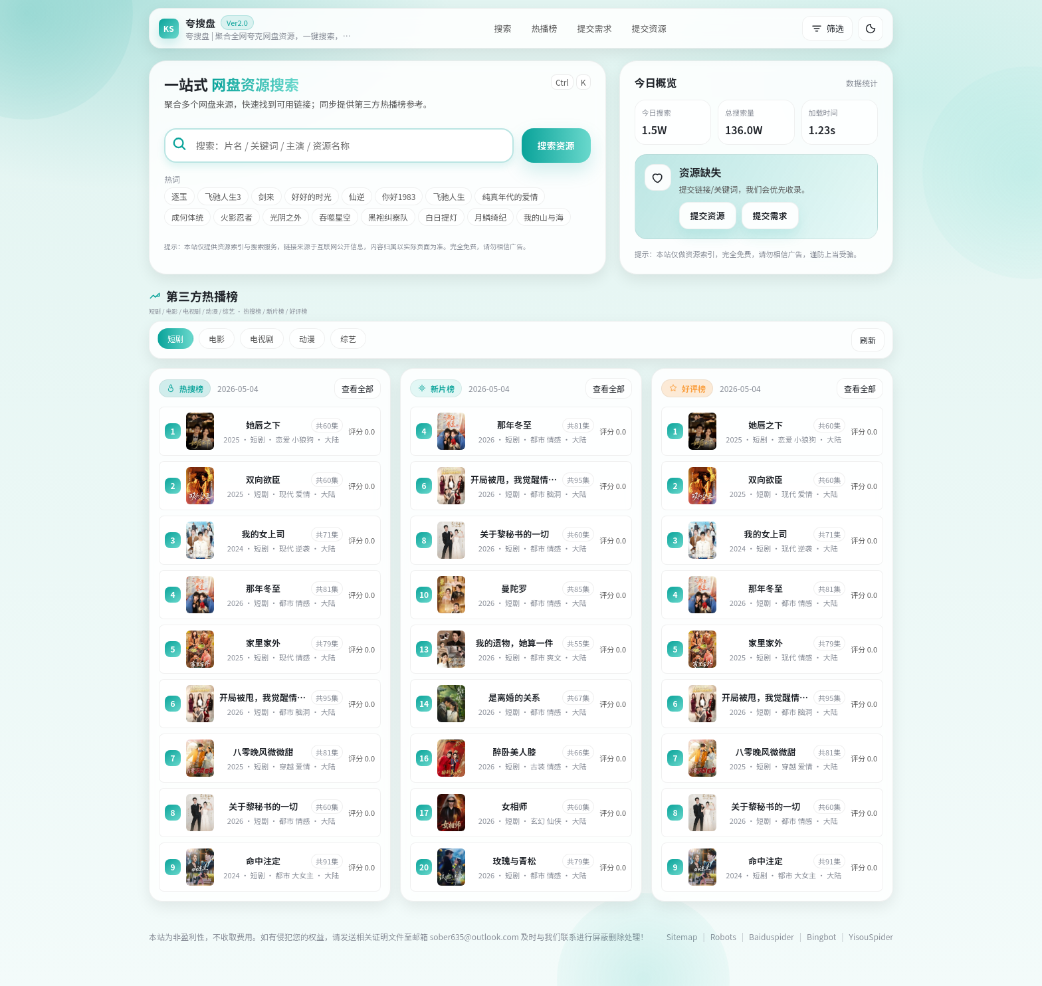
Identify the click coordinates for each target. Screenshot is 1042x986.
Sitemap (682, 936)
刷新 (868, 339)
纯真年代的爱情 (510, 196)
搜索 (502, 28)
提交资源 (649, 28)
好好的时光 (312, 196)
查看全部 (357, 388)
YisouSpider (871, 936)
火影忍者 (237, 217)
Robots (723, 936)
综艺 (348, 338)
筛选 (827, 28)
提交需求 (594, 28)
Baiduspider (771, 936)
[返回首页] (258, 28)
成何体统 (187, 217)
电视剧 (262, 338)
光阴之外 (286, 217)
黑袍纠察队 (388, 217)
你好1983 (399, 196)
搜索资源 (556, 145)
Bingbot (821, 936)
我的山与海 (544, 217)
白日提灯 (441, 217)
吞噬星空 (335, 217)
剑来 (266, 196)
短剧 (175, 338)
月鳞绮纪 (490, 217)
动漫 (307, 338)
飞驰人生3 (223, 196)
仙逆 (357, 196)
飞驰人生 (449, 196)
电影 (217, 338)
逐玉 (179, 196)
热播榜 (544, 28)
